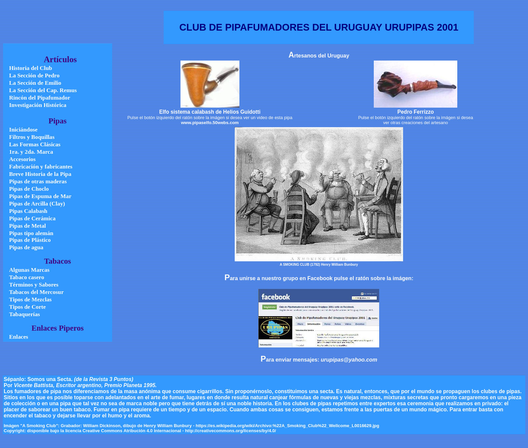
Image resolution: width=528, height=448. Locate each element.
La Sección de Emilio (35, 83)
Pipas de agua (26, 247)
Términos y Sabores (33, 285)
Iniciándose (23, 129)
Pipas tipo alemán (31, 233)
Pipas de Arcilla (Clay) (37, 203)
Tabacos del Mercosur (36, 292)
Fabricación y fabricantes (40, 166)
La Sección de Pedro (34, 75)
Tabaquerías (24, 314)
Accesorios (22, 159)
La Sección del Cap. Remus (43, 90)
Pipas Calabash (28, 211)
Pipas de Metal (27, 226)
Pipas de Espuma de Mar (40, 196)
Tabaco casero (26, 277)
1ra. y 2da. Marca (31, 152)
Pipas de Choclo (29, 189)
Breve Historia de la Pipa (40, 174)
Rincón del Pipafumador (39, 98)
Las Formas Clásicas (35, 144)
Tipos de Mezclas (30, 299)
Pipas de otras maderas (38, 181)
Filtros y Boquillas (32, 137)
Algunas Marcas (29, 270)
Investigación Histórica (37, 105)
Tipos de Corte (27, 307)
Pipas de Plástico (30, 240)
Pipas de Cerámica (32, 218)
